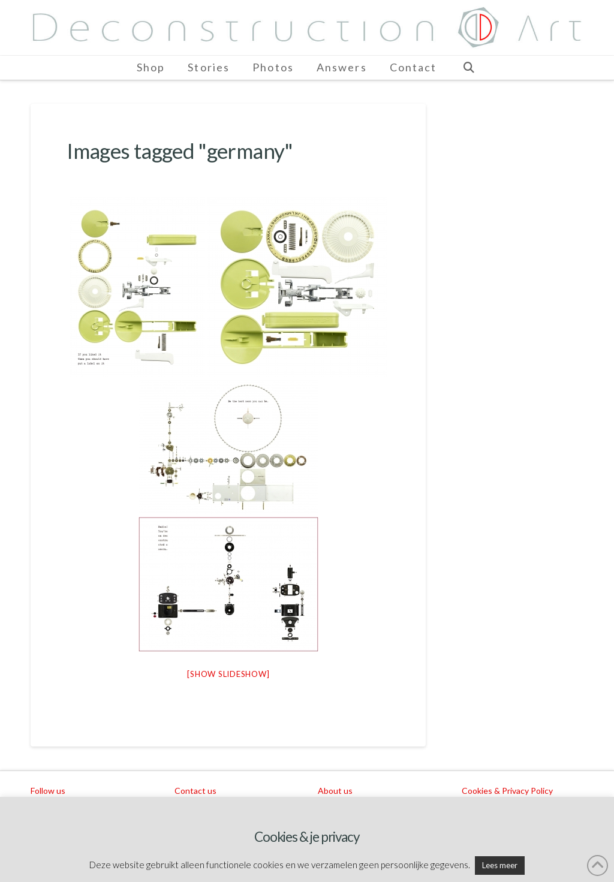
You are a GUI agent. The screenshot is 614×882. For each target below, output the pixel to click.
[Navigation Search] (468, 68)
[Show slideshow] (228, 674)
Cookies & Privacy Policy (507, 790)
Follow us (48, 790)
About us (335, 790)
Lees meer (499, 865)
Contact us (195, 790)
